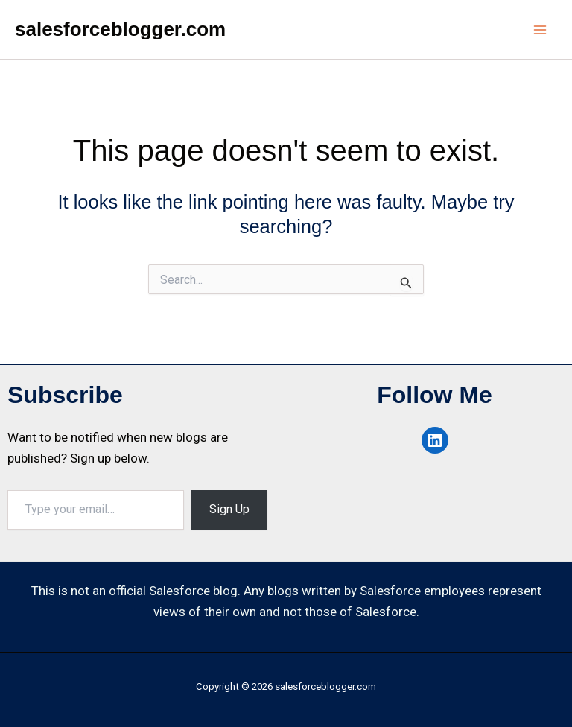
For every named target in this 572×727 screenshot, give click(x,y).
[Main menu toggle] (541, 30)
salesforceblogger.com (120, 29)
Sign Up (229, 509)
